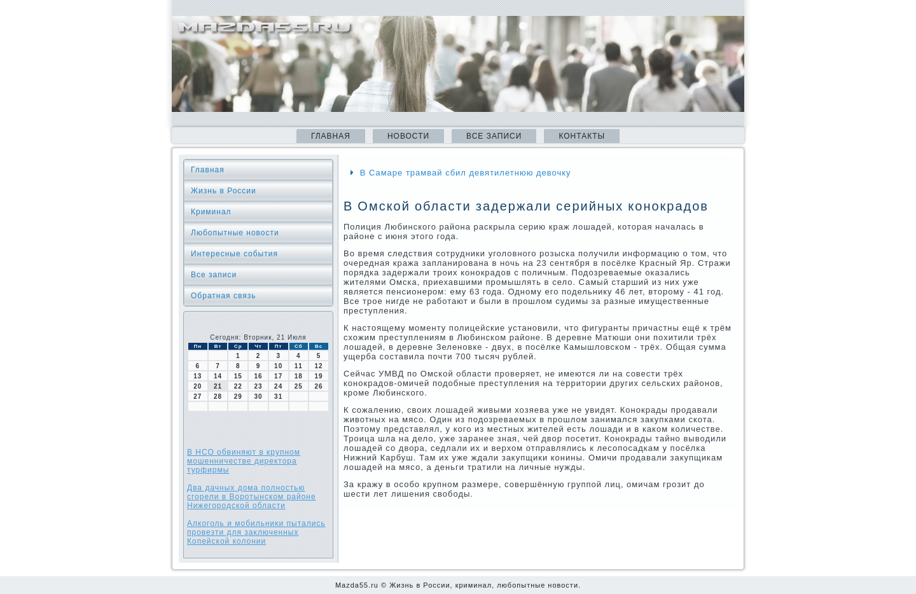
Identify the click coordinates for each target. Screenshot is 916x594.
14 (218, 376)
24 (278, 386)
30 (258, 396)
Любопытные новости (235, 232)
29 (238, 396)
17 (278, 376)
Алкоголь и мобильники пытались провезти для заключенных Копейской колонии (256, 532)
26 (319, 386)
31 (278, 396)
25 (299, 386)
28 (218, 396)
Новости (408, 136)
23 (258, 386)
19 (319, 376)
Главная (330, 136)
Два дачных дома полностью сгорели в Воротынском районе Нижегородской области (251, 496)
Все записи (494, 136)
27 (197, 396)
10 (278, 366)
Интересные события (234, 253)
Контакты (582, 136)
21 (218, 386)
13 (197, 376)
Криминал (211, 211)
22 (238, 386)
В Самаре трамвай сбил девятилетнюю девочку (465, 172)
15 (238, 376)
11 (299, 366)
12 (319, 366)
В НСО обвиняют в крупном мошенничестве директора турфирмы (243, 461)
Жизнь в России (223, 190)
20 (197, 386)
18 (299, 376)
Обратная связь (223, 295)
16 (258, 376)
